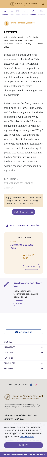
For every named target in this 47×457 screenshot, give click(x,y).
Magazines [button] (9, 347)
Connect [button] (9, 341)
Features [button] (8, 357)
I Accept (23, 445)
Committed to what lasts (22, 246)
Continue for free (23, 211)
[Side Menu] (4, 4)
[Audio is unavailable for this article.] (12, 12)
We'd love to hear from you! (28, 285)
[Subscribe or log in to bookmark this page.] (25, 12)
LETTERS (10, 32)
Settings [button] (8, 368)
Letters (13, 23)
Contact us (23, 332)
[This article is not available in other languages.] (41, 12)
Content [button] (8, 352)
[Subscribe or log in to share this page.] (18, 12)
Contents (31, 266)
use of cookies (27, 436)
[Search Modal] (43, 4)
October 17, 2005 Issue (26, 23)
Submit (19, 303)
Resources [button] (9, 363)
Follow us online (18, 385)
